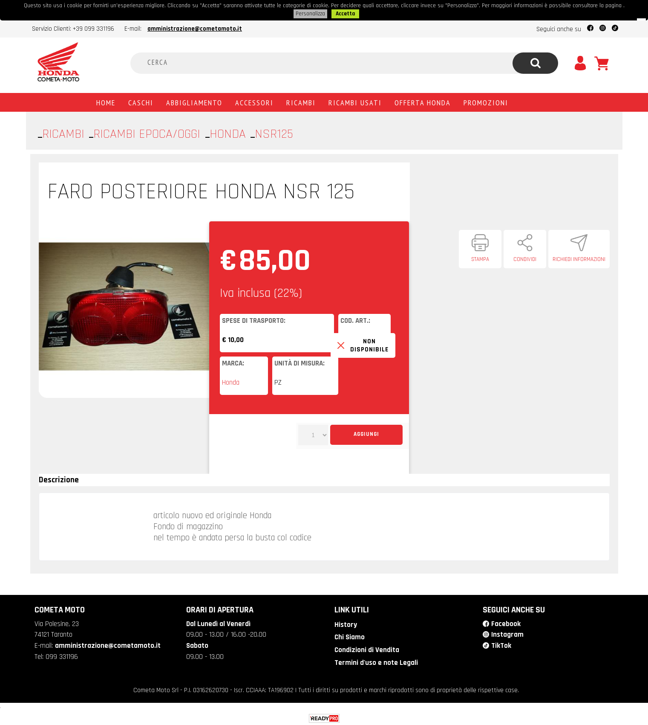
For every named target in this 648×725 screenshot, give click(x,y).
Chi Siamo (349, 636)
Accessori (254, 101)
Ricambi (301, 101)
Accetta (345, 13)
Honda (230, 381)
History (345, 624)
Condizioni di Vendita (366, 648)
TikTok (501, 644)
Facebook (505, 623)
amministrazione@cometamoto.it (194, 28)
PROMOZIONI (486, 101)
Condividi (524, 258)
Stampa (480, 258)
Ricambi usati (355, 101)
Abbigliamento (194, 101)
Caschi (140, 101)
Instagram (507, 633)
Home (105, 101)
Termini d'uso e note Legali (376, 661)
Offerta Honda (423, 101)
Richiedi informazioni (579, 258)
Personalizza (310, 13)
